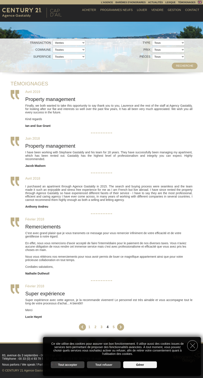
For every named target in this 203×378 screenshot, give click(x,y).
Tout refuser (103, 364)
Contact (192, 10)
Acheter (89, 10)
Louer (142, 10)
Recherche (184, 65)
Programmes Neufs (116, 10)
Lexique (170, 2)
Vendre (157, 10)
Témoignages (186, 2)
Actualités (155, 2)
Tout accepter (67, 364)
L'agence (107, 2)
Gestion (174, 10)
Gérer (140, 364)
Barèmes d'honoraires (130, 2)
